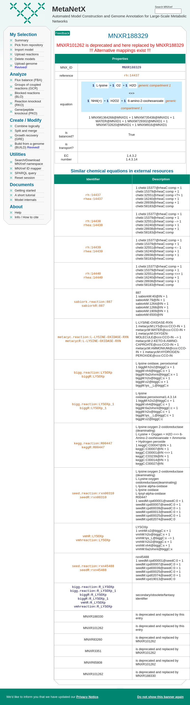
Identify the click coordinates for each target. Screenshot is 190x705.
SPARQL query (25, 173)
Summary (21, 40)
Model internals (25, 200)
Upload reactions (27, 54)
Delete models (25, 59)
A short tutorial (25, 195)
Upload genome (26, 65)
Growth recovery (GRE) (26, 137)
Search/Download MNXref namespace (29, 162)
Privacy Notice (87, 697)
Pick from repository (29, 45)
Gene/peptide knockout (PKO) (26, 111)
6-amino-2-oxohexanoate (145, 101)
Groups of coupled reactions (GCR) (28, 86)
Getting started (25, 190)
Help (18, 212)
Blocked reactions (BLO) (27, 94)
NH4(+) (96, 101)
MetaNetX (69, 9)
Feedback (62, 33)
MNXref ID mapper (28, 168)
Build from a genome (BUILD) (29, 145)
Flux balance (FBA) (28, 80)
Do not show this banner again (160, 697)
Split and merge (26, 131)
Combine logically (27, 126)
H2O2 (115, 101)
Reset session (25, 178)
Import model (24, 49)
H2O (133, 86)
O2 (118, 86)
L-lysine (102, 86)
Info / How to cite (27, 217)
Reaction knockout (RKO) (28, 103)
